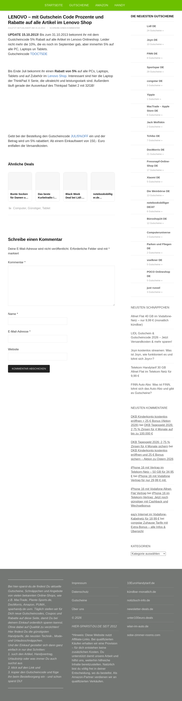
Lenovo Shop (57, 76)
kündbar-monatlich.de (141, 591)
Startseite (54, 5)
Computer (19, 208)
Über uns (78, 609)
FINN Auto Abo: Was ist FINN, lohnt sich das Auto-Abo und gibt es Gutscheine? (152, 389)
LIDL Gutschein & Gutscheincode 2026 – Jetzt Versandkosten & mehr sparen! (151, 337)
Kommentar (16, 262)
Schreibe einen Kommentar (65, 28)
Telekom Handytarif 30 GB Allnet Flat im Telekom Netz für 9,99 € (151, 372)
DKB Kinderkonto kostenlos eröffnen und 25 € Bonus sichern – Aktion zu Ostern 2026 (152, 455)
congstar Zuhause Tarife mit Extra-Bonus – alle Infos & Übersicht (149, 527)
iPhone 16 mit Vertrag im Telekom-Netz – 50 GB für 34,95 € (152, 472)
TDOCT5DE (38, 54)
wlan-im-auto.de (137, 626)
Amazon (101, 5)
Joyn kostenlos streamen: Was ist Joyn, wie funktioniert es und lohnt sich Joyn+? (152, 354)
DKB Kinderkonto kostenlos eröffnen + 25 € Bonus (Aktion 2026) (150, 421)
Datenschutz (80, 591)
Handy (119, 5)
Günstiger (34, 208)
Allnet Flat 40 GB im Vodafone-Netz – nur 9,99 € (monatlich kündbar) (151, 320)
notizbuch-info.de (138, 600)
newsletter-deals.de (140, 609)
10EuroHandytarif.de (141, 583)
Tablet (46, 208)
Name (13, 314)
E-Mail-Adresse (19, 331)
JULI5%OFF (79, 136)
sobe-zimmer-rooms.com (143, 635)
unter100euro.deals (140, 617)
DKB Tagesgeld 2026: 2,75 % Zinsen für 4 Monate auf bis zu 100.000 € (152, 429)
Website (13, 349)
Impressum (79, 583)
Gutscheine (79, 5)
